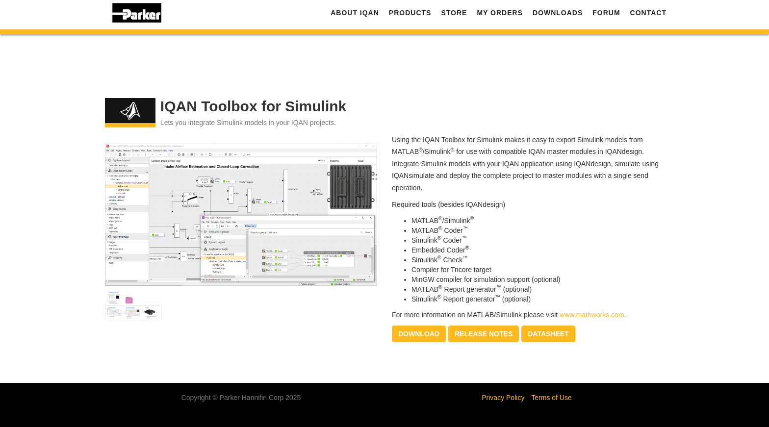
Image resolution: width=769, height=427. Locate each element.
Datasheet (548, 334)
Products (410, 15)
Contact (648, 15)
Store (454, 15)
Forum (606, 15)
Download (418, 334)
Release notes (484, 334)
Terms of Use (551, 398)
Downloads (558, 15)
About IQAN (355, 15)
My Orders (500, 15)
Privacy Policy (503, 398)
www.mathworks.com (592, 315)
